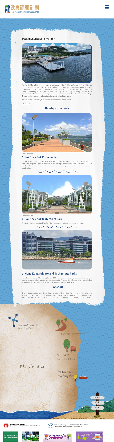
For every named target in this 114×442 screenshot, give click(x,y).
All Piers (97, 397)
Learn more (26, 103)
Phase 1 (97, 403)
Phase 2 (97, 408)
